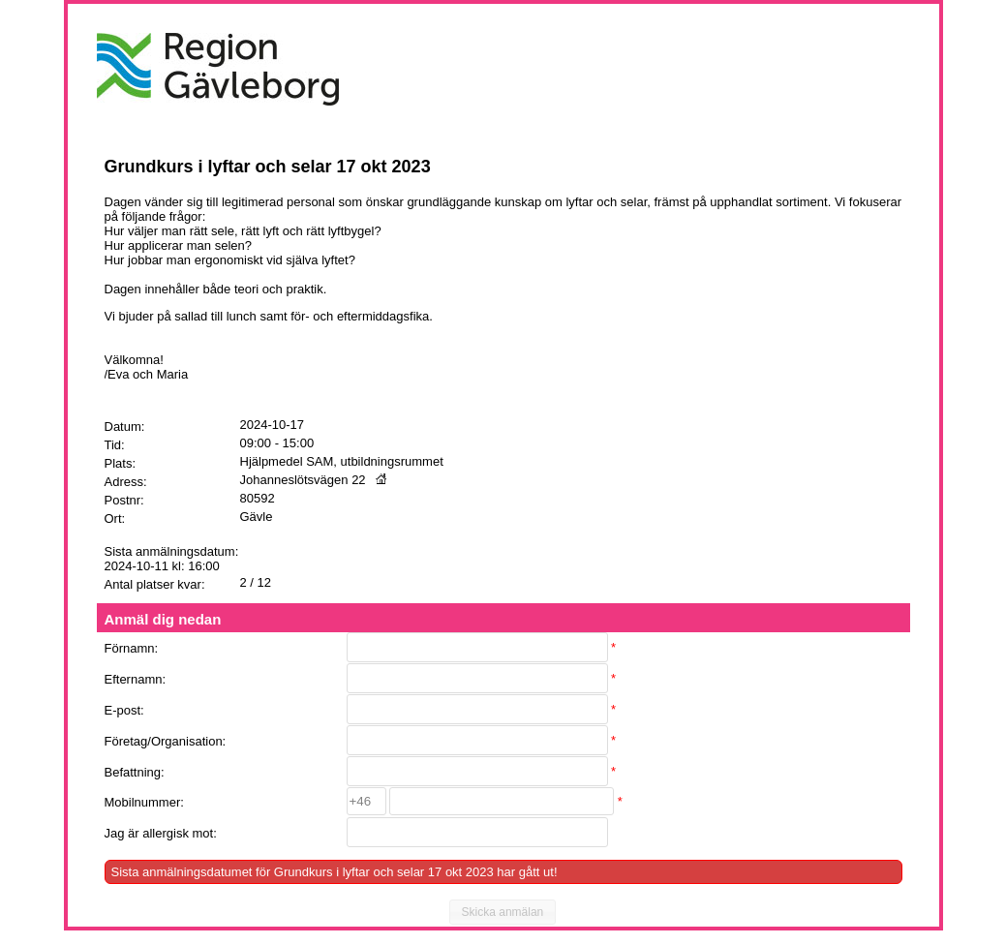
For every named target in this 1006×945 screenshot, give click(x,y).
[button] (503, 912)
